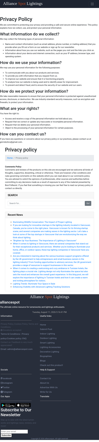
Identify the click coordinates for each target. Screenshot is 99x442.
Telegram (6, 392)
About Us (44, 383)
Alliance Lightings (23, 3)
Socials (4, 369)
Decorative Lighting (49, 351)
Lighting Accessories (50, 347)
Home (10, 158)
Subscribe (6, 435)
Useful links (45, 316)
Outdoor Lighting (48, 338)
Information (6, 316)
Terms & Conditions (11, 334)
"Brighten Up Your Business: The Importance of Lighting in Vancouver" (45, 240)
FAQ (24, 338)
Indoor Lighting (47, 333)
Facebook (6, 378)
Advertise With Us (48, 387)
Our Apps (5, 396)
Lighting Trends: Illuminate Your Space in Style (34, 284)
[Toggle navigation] (92, 4)
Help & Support (47, 369)
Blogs (43, 360)
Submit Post (46, 329)
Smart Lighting (47, 342)
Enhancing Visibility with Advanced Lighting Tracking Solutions (41, 287)
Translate (44, 396)
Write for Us (46, 392)
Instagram (7, 383)
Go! (88, 203)
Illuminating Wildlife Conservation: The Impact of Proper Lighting (42, 222)
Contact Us (45, 378)
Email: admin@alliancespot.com (16, 349)
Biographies (46, 356)
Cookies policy (14, 338)
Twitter (5, 387)
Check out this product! (51, 365)
